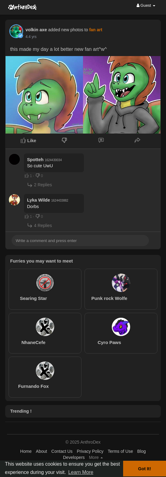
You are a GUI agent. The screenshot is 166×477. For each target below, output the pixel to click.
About (41, 451)
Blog (141, 451)
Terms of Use (120, 451)
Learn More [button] (80, 472)
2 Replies (39, 185)
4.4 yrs (30, 37)
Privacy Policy (90, 451)
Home (26, 451)
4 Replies (39, 225)
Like (28, 140)
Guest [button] (146, 5)
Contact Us (62, 451)
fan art (95, 29)
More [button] (96, 457)
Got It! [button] (144, 468)
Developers (74, 457)
